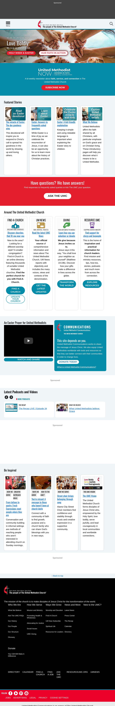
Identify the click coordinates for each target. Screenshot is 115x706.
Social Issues (32, 629)
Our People (12, 626)
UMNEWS (95, 672)
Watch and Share (28, 359)
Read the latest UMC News (41, 234)
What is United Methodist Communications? (76, 367)
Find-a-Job (51, 673)
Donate (11, 648)
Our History (12, 621)
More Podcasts (24, 399)
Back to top (57, 576)
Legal (33, 697)
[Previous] (6, 397)
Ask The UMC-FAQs (16, 616)
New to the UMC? (45, 493)
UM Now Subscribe (53, 621)
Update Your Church (15, 299)
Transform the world (66, 284)
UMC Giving (31, 634)
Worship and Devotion (54, 610)
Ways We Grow (35, 493)
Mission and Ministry (35, 610)
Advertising (20, 697)
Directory (68, 632)
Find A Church (15, 290)
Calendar (68, 626)
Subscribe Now (55, 87)
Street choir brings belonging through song (65, 499)
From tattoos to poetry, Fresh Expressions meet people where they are (14, 509)
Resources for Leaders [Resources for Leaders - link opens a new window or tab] (54, 632)
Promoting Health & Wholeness (34, 617)
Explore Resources (92, 284)
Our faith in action (53, 53)
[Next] (11, 397)
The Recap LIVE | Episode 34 (33, 409)
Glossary (11, 637)
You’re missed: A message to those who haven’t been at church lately (40, 504)
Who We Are (14, 605)
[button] (111, 24)
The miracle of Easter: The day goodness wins (15, 125)
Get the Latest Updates (41, 288)
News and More (72, 605)
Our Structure (13, 632)
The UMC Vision (89, 491)
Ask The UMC (57, 196)
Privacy (43, 697)
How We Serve (9, 493)
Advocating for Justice (35, 623)
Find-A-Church (51, 616)
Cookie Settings (59, 697)
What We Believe (90, 122)
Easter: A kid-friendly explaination (66, 123)
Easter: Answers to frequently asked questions (40, 125)
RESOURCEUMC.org (77, 672)
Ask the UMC (58, 674)
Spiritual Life (50, 626)
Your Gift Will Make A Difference (16, 655)
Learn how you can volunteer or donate (66, 234)
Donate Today (68, 362)
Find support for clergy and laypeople (92, 234)
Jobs (8, 697)
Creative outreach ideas (17, 495)
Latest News (69, 610)
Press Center (70, 616)
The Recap (22, 405)
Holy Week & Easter (21, 53)
